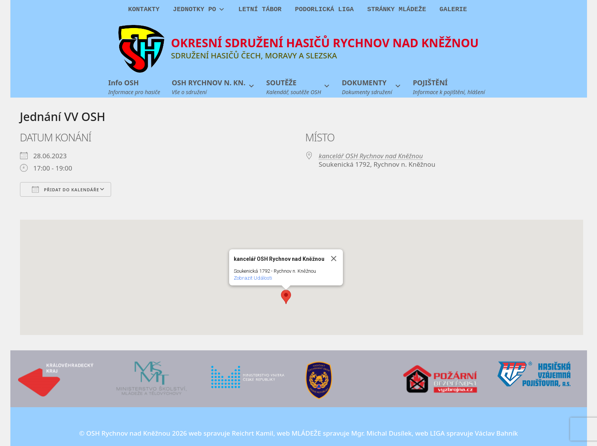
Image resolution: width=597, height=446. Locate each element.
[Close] (333, 258)
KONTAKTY (144, 9)
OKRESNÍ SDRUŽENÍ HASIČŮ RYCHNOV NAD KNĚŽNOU (325, 43)
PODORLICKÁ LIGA (324, 9)
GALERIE (453, 9)
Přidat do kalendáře (66, 189)
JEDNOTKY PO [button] (199, 9)
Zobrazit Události (253, 278)
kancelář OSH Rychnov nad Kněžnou (371, 155)
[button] (213, 86)
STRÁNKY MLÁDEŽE (396, 9)
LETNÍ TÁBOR (259, 9)
